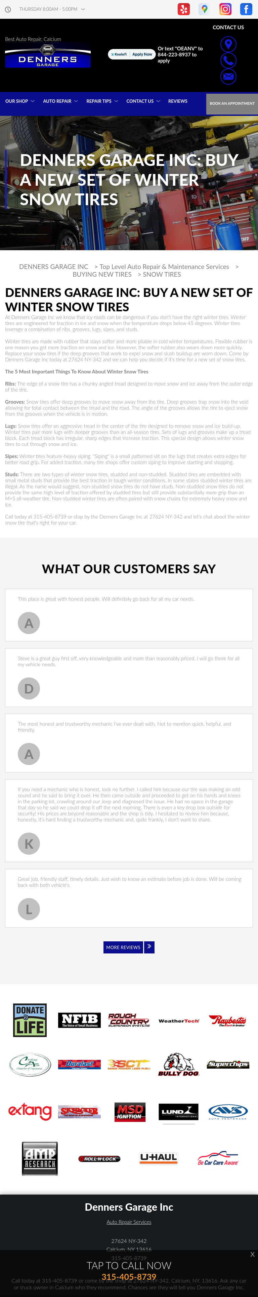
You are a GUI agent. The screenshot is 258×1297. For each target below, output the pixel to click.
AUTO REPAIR (57, 101)
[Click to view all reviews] (129, 951)
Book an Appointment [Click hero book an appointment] (232, 103)
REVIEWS (177, 101)
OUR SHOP (16, 101)
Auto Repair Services (129, 1222)
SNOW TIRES (162, 274)
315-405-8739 (50, 516)
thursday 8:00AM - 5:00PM (48, 9)
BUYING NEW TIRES (102, 274)
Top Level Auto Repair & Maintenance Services (164, 266)
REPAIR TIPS (98, 101)
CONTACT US (140, 101)
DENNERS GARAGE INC (53, 266)
